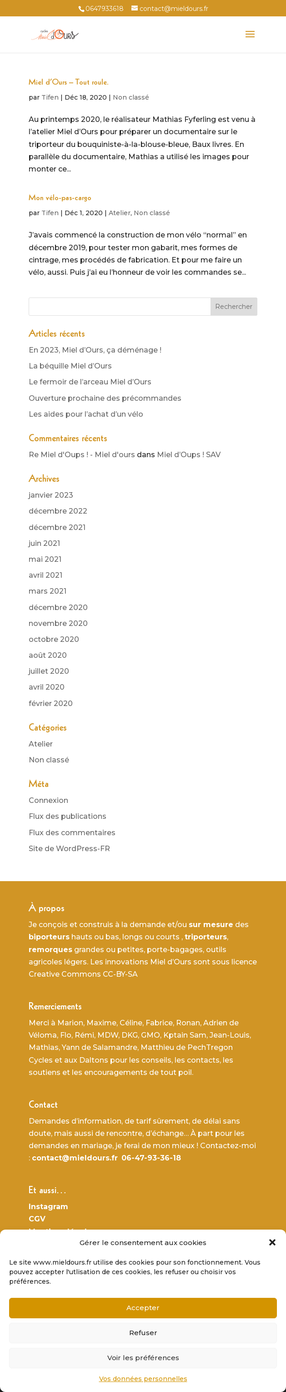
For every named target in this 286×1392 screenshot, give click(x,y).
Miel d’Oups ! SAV (189, 454)
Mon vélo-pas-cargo (60, 198)
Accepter (143, 1307)
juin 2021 (44, 543)
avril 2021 (45, 575)
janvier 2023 (51, 495)
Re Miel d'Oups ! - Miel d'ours (82, 454)
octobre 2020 (54, 639)
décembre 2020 (58, 607)
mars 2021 (47, 591)
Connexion (48, 800)
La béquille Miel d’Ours (70, 366)
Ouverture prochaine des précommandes (105, 398)
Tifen (50, 97)
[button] (272, 1242)
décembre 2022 (58, 511)
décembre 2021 (57, 527)
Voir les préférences (143, 1357)
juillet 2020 (49, 671)
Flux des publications (67, 816)
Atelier (119, 213)
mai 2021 (45, 559)
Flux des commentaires (72, 832)
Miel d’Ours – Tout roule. (69, 83)
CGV (37, 1219)
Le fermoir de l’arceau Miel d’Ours (90, 382)
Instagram (48, 1206)
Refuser (143, 1332)
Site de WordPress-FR (69, 848)
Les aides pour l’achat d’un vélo (86, 414)
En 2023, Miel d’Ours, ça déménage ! (95, 350)
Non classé (131, 97)
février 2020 (51, 703)
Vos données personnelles (143, 1379)
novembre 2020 (58, 623)
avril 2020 (47, 687)
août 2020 (48, 655)
